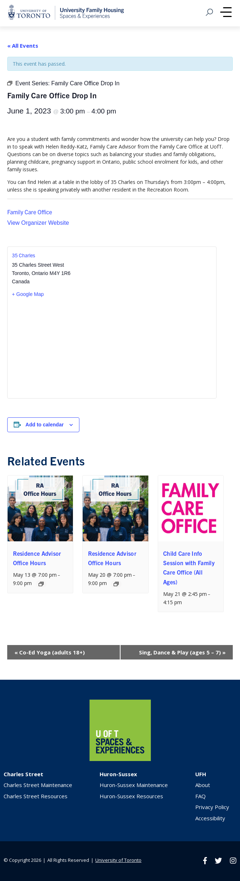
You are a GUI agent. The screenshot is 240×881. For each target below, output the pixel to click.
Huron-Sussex (118, 774)
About (202, 784)
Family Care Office (29, 211)
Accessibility (210, 818)
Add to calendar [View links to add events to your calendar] (45, 424)
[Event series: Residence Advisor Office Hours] (41, 584)
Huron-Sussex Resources (131, 796)
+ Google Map (28, 294)
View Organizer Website (38, 223)
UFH (200, 774)
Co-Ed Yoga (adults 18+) (49, 652)
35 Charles (23, 255)
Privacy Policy (212, 807)
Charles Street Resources (35, 796)
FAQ (200, 796)
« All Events (22, 45)
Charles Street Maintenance (38, 784)
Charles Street (23, 774)
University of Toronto (118, 860)
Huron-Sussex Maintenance (134, 784)
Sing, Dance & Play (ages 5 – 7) (182, 652)
